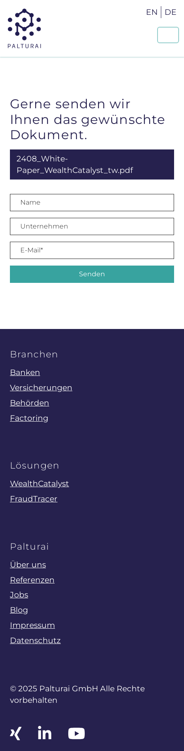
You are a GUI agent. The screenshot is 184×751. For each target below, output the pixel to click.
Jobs (19, 594)
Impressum (32, 625)
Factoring (29, 418)
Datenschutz (35, 640)
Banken (25, 372)
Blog (19, 610)
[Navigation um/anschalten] (168, 35)
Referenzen (32, 580)
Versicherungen (41, 387)
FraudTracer (33, 499)
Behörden (29, 403)
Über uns (28, 564)
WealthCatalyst (39, 483)
